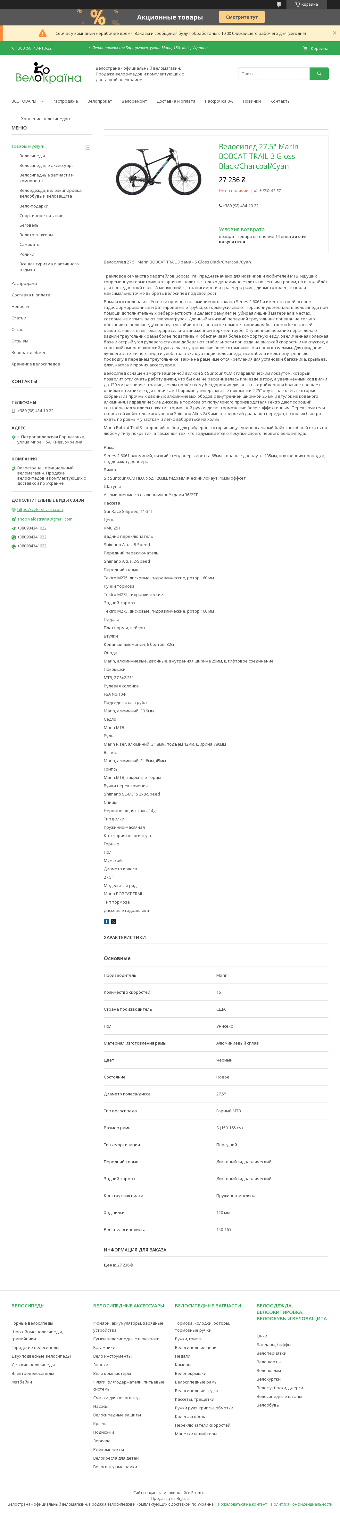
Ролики (27, 254)
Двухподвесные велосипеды (41, 1356)
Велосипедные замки (115, 1467)
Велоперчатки (271, 1353)
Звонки (100, 1365)
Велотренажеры (36, 235)
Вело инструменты (112, 1356)
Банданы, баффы (274, 1344)
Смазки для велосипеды (118, 1397)
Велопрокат (99, 101)
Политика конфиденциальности (302, 1504)
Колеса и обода (191, 1416)
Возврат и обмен (29, 352)
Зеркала (102, 1441)
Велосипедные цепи (196, 1347)
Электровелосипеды (33, 1373)
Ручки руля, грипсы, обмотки (204, 1408)
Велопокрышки (190, 1373)
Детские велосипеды (33, 1365)
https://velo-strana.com (40, 509)
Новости (20, 306)
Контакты (280, 101)
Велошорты (269, 1362)
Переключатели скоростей (202, 1425)
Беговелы (29, 225)
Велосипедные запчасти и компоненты (47, 178)
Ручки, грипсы (189, 1339)
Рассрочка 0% (219, 101)
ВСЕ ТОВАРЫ (24, 101)
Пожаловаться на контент (242, 1504)
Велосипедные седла (196, 1390)
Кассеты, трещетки (194, 1399)
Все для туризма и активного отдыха (49, 266)
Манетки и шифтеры (196, 1434)
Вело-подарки (34, 206)
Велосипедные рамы (196, 1382)
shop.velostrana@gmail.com (44, 518)
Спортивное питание (41, 215)
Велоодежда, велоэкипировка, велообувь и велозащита (51, 193)
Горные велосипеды (32, 1323)
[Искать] (319, 73)
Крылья (101, 1423)
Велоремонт (134, 101)
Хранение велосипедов (45, 119)
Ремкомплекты (108, 1449)
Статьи (19, 318)
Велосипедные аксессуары (47, 165)
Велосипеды (32, 156)
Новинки (252, 101)
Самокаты (30, 244)
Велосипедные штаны (279, 1396)
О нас (17, 329)
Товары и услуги (28, 146)
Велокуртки (269, 1379)
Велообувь (268, 1405)
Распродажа (65, 101)
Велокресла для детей (116, 1458)
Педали (182, 1356)
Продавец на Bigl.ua (170, 1498)
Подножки (103, 1432)
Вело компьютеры (112, 1373)
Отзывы (20, 341)
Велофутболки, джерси (280, 1388)
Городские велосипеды (35, 1347)
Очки (262, 1336)
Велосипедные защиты (117, 1415)
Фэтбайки (22, 1382)
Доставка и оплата (176, 101)
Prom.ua (199, 1492)
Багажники (104, 1347)
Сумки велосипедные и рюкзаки (126, 1339)
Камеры (183, 1365)
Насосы (100, 1406)
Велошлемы (269, 1370)
